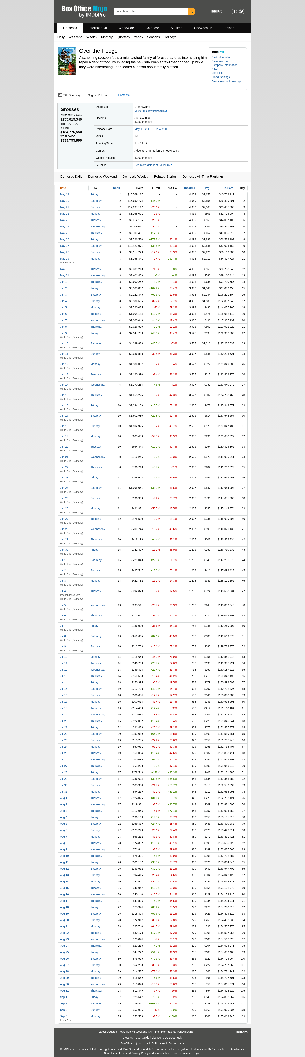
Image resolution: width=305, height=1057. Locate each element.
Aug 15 (64, 887)
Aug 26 (64, 958)
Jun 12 (64, 364)
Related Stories (165, 176)
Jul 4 (63, 591)
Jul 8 (63, 636)
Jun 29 (64, 539)
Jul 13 (63, 676)
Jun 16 (64, 405)
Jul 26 (63, 759)
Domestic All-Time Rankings (203, 176)
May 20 (64, 200)
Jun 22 (64, 467)
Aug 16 (64, 894)
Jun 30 (64, 549)
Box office (217, 72)
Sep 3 (63, 1009)
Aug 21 (64, 926)
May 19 (64, 194)
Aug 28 (64, 971)
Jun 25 (64, 498)
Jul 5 (63, 605)
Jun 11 (64, 353)
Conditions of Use (115, 1053)
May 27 (64, 245)
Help (180, 1037)
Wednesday (98, 226)
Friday (94, 194)
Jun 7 (63, 320)
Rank (116, 188)
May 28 (64, 252)
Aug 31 (64, 990)
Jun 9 (63, 333)
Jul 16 (63, 695)
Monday (95, 213)
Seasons (153, 37)
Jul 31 (63, 791)
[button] (223, 77)
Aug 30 (64, 984)
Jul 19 (63, 714)
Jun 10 (64, 343)
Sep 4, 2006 (161, 129)
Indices (229, 28)
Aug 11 (64, 862)
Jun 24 (64, 487)
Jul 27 (63, 765)
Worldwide (126, 28)
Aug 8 (63, 843)
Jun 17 (64, 415)
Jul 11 (63, 663)
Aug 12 (64, 868)
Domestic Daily (71, 176)
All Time (176, 28)
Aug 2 (63, 804)
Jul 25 (63, 753)
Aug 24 (64, 945)
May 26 (64, 239)
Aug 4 (63, 817)
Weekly (91, 37)
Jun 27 (64, 518)
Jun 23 (64, 477)
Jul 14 (63, 682)
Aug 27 (64, 965)
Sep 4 (63, 1016)
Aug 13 (64, 875)
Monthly (107, 37)
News (215, 68)
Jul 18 (63, 708)
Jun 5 (63, 307)
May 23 (64, 220)
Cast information (221, 57)
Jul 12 (63, 669)
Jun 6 (63, 313)
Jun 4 (63, 301)
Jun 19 (64, 436)
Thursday (96, 232)
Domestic (70, 28)
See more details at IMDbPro (154, 165)
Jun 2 (63, 288)
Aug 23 (64, 939)
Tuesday (96, 220)
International (98, 28)
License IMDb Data (163, 1037)
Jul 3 (63, 580)
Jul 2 (63, 570)
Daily (61, 37)
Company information (224, 65)
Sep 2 (63, 1003)
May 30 (64, 268)
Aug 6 (63, 830)
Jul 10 (63, 656)
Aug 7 (63, 836)
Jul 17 (63, 701)
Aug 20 (64, 920)
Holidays (170, 37)
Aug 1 (63, 798)
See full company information (151, 111)
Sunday (95, 207)
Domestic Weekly (135, 176)
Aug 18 (64, 907)
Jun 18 (64, 426)
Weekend (76, 37)
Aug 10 (64, 855)
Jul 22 (63, 733)
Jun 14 (64, 384)
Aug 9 (63, 849)
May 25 (64, 232)
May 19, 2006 (143, 129)
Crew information (222, 61)
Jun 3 (63, 294)
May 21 (64, 207)
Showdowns (203, 28)
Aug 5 (63, 823)
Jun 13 (64, 374)
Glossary (127, 1037)
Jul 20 (63, 721)
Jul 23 (63, 740)
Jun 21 (64, 456)
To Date (228, 188)
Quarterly (123, 37)
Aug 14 (64, 881)
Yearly (138, 37)
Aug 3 (63, 810)
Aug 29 (64, 977)
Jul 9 (63, 646)
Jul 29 (63, 778)
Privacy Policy (139, 1053)
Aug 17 (64, 900)
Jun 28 (64, 529)
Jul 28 (63, 772)
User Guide (142, 1037)
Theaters (189, 188)
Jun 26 (64, 508)
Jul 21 (63, 727)
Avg (206, 188)
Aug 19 (64, 913)
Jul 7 (63, 625)
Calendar (152, 28)
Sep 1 (63, 997)
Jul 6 (63, 615)
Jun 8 (63, 326)
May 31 (64, 275)
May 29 (64, 258)
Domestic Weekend (102, 176)
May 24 (64, 226)
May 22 (64, 213)
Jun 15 (64, 395)
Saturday (96, 200)
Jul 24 (63, 746)
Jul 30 (63, 785)
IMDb (168, 1043)
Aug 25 (64, 952)
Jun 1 (63, 281)
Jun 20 (64, 446)
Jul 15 (63, 688)
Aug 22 (64, 932)
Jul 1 (63, 560)
